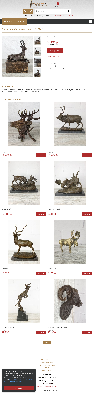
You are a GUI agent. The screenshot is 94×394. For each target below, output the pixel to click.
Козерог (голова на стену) (58, 327)
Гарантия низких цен (47, 365)
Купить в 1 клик (53, 56)
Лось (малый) (53, 268)
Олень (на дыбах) (8, 327)
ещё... (47, 342)
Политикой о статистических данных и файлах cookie (18, 381)
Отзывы (47, 368)
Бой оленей (6, 209)
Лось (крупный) (54, 209)
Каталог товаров (12, 21)
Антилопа (5, 268)
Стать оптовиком (47, 370)
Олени (64, 61)
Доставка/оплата (47, 359)
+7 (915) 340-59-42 (47, 383)
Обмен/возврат (47, 362)
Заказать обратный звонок (63, 15)
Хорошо (18, 388)
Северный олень (54, 150)
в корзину (55, 50)
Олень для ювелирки (10, 150)
